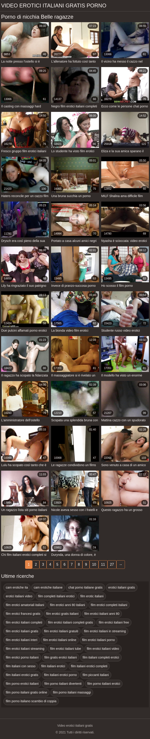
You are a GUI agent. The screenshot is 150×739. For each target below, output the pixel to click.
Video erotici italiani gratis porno (53, 5)
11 (103, 564)
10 (94, 564)
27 (112, 564)
